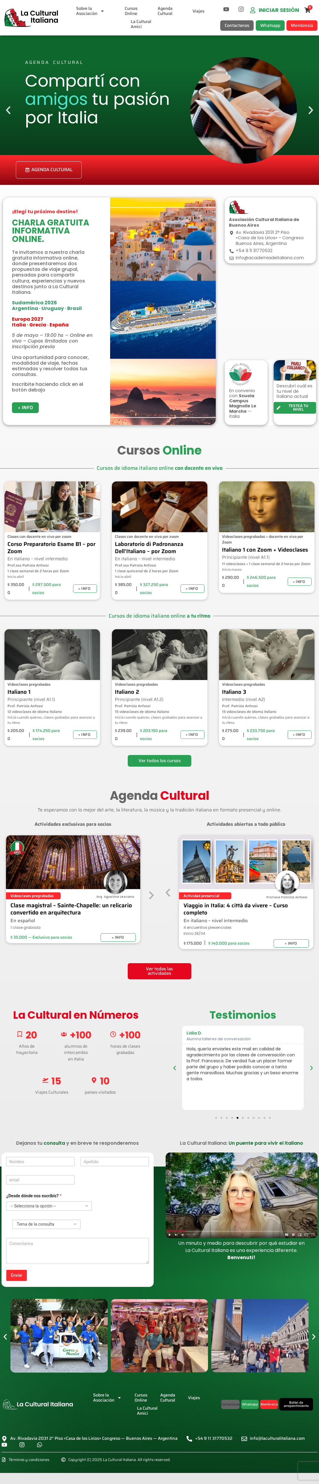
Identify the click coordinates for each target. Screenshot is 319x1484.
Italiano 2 (127, 691)
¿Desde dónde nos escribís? (33, 1195)
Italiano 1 (18, 691)
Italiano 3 (234, 691)
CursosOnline (131, 11)
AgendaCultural (165, 11)
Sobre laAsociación (90, 11)
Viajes (198, 11)
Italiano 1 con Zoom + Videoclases (265, 549)
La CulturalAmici (141, 24)
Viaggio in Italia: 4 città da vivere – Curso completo (236, 909)
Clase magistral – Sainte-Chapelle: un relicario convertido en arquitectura (71, 909)
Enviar (16, 1275)
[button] (8, 110)
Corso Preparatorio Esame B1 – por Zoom (51, 547)
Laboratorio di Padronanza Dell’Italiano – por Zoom (149, 547)
